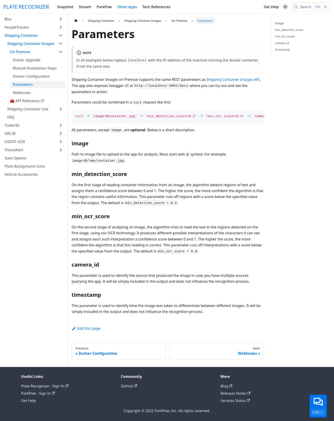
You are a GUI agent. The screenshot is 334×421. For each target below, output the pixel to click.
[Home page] (76, 20)
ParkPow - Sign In (38, 393)
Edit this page (86, 328)
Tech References (156, 6)
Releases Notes (235, 393)
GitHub (129, 386)
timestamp (282, 49)
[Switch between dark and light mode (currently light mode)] (285, 6)
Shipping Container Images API (232, 79)
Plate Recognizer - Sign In (44, 386)
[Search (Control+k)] (311, 6)
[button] (34, 19)
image (279, 23)
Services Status (235, 400)
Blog (226, 386)
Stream (85, 6)
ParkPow (104, 6)
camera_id (282, 43)
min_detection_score (289, 30)
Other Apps (127, 6)
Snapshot (65, 6)
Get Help (271, 6)
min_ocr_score (285, 36)
